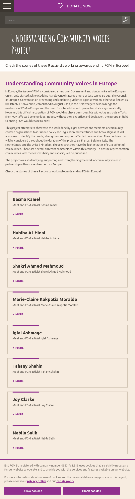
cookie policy (65, 481)
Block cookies (91, 491)
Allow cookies (33, 491)
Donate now (79, 6)
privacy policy (36, 481)
